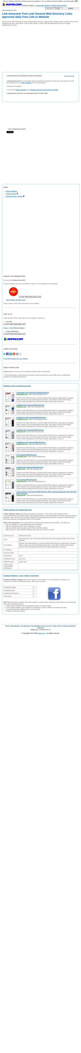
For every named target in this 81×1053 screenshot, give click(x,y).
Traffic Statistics (12, 194)
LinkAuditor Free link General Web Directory (32, 393)
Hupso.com (42, 633)
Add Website (15, 626)
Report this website (69, 76)
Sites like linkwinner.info (38, 444)
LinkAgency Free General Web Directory (31, 417)
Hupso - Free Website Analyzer (14, 328)
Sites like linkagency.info (38, 419)
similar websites (21, 90)
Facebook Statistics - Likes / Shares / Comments (21, 576)
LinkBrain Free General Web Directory (30, 405)
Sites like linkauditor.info (38, 394)
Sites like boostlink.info (36, 456)
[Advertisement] (20, 48)
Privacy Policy (57, 626)
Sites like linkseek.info (35, 432)
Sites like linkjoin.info (34, 469)
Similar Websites (11, 191)
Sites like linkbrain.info (36, 407)
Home (7, 626)
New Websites (36, 626)
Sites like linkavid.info (35, 495)
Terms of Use (46, 626)
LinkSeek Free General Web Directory (30, 430)
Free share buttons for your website (15, 359)
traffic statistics (26, 83)
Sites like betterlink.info (36, 481)
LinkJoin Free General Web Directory (30, 467)
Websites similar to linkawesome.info (17, 386)
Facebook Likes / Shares (15, 196)
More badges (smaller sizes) (15, 300)
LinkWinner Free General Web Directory (31, 442)
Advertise (40, 628)
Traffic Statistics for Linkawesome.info (17, 510)
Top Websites (25, 626)
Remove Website (69, 626)
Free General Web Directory (26, 455)
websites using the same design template (44, 90)
